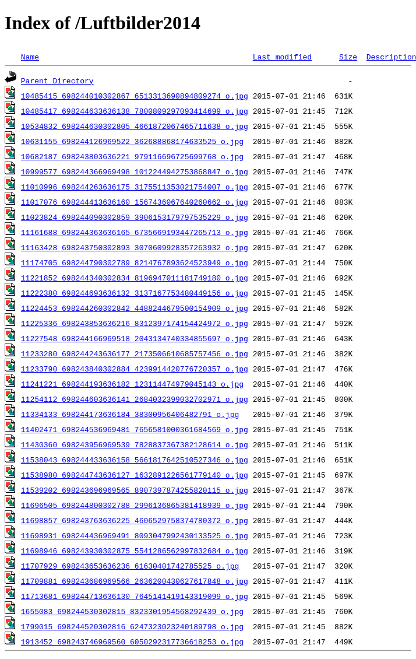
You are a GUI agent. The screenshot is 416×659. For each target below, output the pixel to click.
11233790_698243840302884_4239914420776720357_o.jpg (134, 368)
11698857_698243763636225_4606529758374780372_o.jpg (134, 520)
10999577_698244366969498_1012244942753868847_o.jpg (134, 171)
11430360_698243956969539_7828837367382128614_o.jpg (134, 444)
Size (348, 56)
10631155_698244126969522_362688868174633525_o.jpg (132, 141)
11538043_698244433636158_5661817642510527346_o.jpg (134, 459)
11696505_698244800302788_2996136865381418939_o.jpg (134, 505)
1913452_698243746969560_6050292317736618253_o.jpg (132, 641)
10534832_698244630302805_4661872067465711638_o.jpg (134, 126)
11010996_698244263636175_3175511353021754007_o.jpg (134, 186)
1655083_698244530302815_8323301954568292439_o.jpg (132, 611)
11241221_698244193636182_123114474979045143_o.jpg (132, 383)
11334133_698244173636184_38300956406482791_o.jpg (130, 414)
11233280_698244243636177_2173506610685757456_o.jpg (134, 353)
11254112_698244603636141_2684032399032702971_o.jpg (134, 399)
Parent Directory (57, 80)
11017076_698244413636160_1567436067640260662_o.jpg (134, 202)
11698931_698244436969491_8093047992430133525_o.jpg (134, 535)
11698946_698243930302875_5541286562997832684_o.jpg (134, 550)
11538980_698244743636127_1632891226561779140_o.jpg (134, 474)
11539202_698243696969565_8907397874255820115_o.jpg (134, 490)
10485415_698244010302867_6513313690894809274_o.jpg (134, 95)
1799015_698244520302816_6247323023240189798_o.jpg (132, 626)
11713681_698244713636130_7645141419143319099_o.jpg (134, 596)
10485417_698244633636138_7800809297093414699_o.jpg (134, 111)
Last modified (282, 56)
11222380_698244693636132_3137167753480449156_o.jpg (134, 293)
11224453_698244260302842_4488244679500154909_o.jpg (134, 308)
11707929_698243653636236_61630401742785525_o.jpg (130, 565)
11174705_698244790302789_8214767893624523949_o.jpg (134, 262)
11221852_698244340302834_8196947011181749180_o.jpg (134, 277)
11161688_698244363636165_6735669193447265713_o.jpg (134, 232)
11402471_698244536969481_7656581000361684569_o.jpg (134, 429)
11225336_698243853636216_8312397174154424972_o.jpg (134, 323)
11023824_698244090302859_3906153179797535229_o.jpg (134, 217)
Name (30, 56)
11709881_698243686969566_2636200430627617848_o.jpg (134, 581)
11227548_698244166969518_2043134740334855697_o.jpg (134, 338)
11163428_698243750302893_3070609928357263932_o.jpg (134, 247)
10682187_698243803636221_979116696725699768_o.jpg (132, 156)
